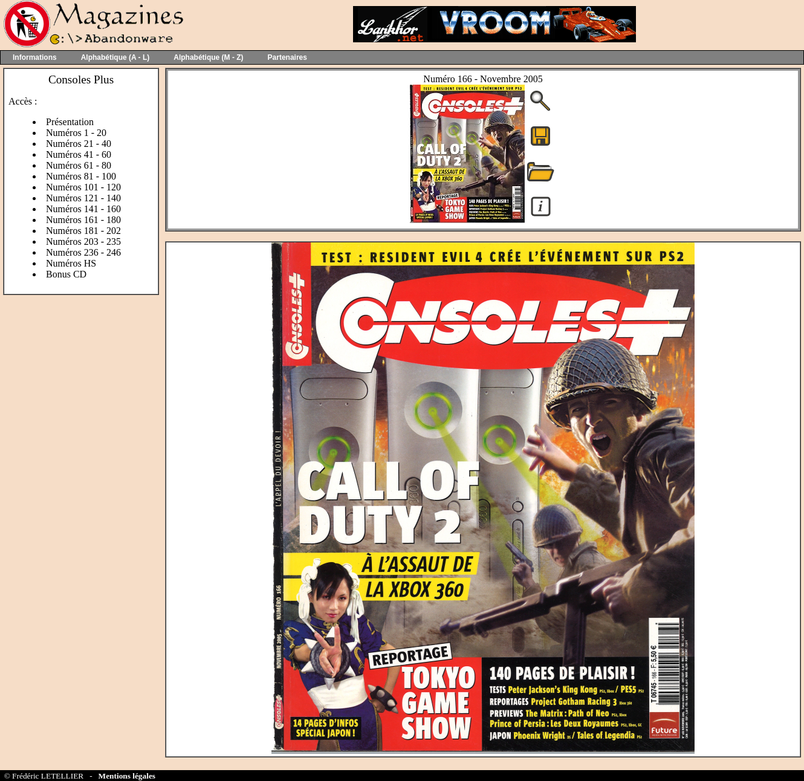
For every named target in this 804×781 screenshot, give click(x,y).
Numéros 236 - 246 (83, 252)
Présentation (70, 122)
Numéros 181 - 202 (83, 230)
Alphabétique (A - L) (115, 57)
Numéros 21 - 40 (78, 143)
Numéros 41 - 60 (78, 154)
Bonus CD (66, 274)
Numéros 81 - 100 (81, 176)
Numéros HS (71, 263)
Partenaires (287, 57)
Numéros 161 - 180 (83, 220)
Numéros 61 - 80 (78, 165)
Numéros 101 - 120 (83, 187)
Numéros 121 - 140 (83, 198)
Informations (35, 57)
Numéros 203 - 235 (83, 241)
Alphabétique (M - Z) (208, 57)
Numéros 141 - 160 (83, 209)
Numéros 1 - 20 (76, 133)
